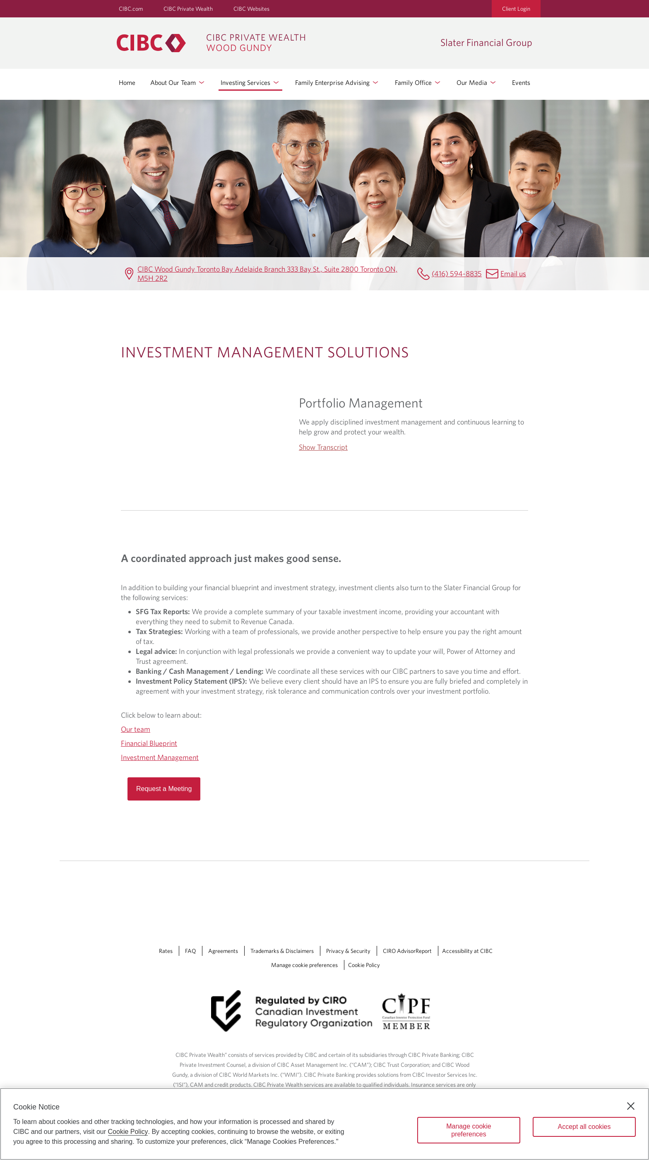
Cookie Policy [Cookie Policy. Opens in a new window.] (128, 1131)
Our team (135, 729)
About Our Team (178, 82)
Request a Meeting (164, 788)
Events (521, 82)
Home (127, 82)
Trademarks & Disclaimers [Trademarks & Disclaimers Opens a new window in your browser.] (282, 951)
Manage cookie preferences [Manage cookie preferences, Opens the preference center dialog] (468, 1130)
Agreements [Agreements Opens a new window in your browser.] (223, 951)
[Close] (631, 1106)
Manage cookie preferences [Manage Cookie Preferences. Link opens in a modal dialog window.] (304, 965)
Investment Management (160, 757)
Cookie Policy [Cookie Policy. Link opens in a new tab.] (364, 965)
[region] (324, 1124)
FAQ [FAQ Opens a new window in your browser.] (190, 951)
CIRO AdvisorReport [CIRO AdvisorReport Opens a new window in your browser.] (407, 951)
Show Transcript (323, 447)
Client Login (516, 8)
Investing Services (250, 82)
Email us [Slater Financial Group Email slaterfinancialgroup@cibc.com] (513, 273)
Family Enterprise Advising (337, 82)
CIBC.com (131, 8)
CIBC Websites (251, 8)
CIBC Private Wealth (188, 8)
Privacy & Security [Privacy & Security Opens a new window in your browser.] (348, 951)
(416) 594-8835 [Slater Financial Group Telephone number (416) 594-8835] (457, 273)
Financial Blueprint (149, 743)
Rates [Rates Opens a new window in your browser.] (166, 951)
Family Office (418, 82)
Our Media (477, 82)
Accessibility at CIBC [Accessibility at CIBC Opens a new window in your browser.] (467, 951)
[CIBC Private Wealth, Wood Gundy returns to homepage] (274, 43)
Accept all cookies (584, 1126)
